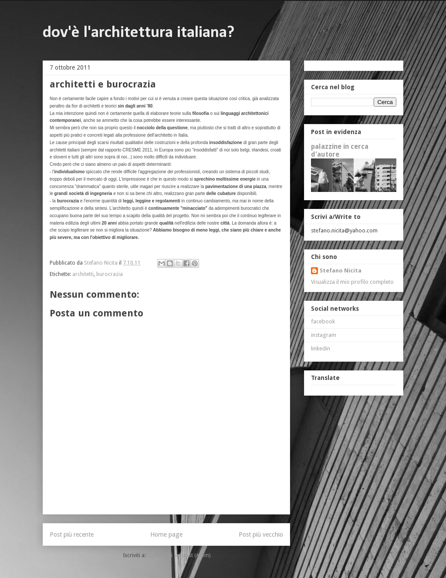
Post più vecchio (261, 534)
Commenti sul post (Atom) (178, 555)
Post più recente (72, 534)
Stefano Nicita (341, 270)
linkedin (320, 348)
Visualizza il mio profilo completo (352, 282)
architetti (83, 274)
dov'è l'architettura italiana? (138, 32)
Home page (166, 534)
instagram (323, 335)
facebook (323, 321)
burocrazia (109, 274)
